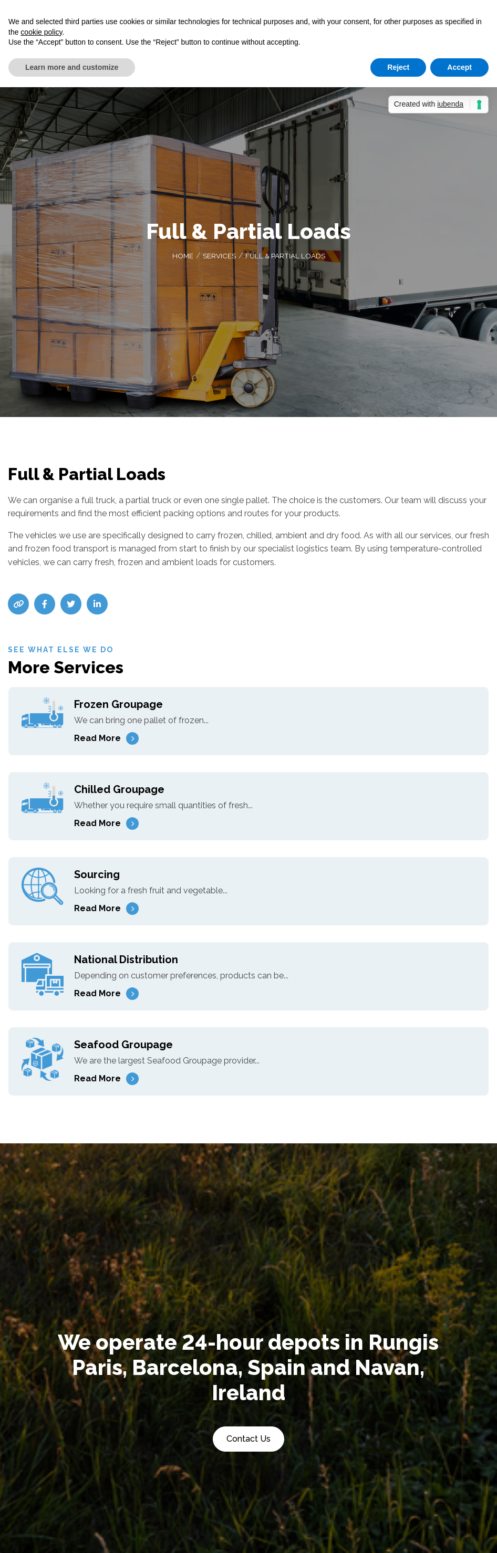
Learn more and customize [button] (71, 67)
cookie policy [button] (41, 32)
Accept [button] (459, 67)
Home (181, 258)
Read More (97, 740)
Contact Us (248, 1441)
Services (218, 258)
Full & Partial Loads (286, 258)
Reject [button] (398, 67)
